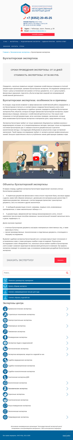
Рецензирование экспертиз (30, 41)
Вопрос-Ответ (61, 41)
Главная (6, 52)
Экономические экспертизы (20, 52)
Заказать (60, 260)
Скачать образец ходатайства (16, 297)
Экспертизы (15, 41)
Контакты (14, 46)
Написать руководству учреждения (18, 280)
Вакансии (6, 46)
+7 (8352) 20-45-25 (39, 18)
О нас (6, 41)
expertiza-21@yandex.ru (37, 31)
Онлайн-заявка (37, 34)
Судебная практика (48, 41)
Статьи (21, 46)
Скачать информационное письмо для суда (21, 291)
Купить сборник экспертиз (15, 286)
